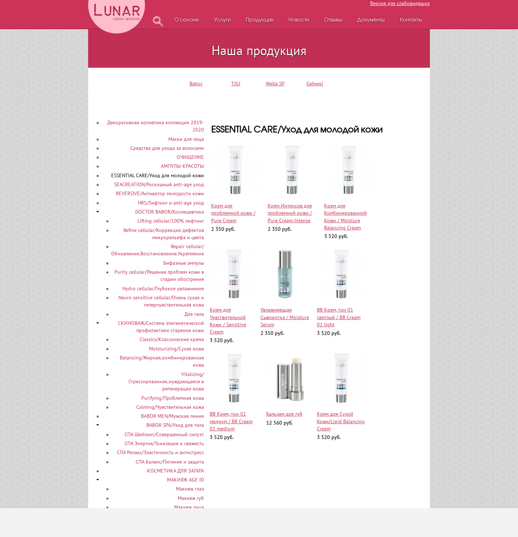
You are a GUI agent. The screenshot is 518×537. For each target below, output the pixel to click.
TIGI (235, 83)
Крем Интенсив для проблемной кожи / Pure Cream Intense (290, 213)
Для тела (194, 314)
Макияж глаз (190, 488)
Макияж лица (189, 507)
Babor (196, 83)
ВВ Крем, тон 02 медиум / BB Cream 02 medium (231, 421)
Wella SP (275, 83)
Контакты (411, 20)
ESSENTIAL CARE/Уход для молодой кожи (157, 175)
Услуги (222, 20)
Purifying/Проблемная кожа (172, 398)
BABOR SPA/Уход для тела (175, 425)
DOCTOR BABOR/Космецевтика (169, 212)
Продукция (259, 20)
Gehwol (314, 83)
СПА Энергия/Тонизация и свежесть (164, 443)
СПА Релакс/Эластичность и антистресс (160, 452)
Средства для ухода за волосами (167, 148)
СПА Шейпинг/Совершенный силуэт (164, 434)
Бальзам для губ (284, 414)
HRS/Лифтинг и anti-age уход (171, 203)
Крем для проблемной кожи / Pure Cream (233, 213)
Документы (371, 20)
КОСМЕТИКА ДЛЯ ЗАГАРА (175, 470)
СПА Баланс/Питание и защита (170, 461)
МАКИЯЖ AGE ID (185, 479)
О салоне (186, 20)
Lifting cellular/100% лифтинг (170, 221)
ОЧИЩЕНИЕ (190, 157)
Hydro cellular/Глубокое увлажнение (163, 288)
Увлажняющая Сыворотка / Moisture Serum (284, 317)
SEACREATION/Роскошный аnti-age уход (159, 184)
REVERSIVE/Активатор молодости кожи (160, 193)
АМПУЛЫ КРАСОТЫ (182, 166)
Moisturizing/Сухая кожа (176, 348)
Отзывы (333, 20)
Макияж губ (191, 498)
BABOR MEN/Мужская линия (172, 416)
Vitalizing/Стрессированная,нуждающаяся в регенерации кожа (166, 381)
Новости (298, 20)
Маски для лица (186, 139)
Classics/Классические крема (172, 339)
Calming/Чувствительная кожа (170, 407)
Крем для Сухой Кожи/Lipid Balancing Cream (341, 421)
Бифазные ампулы (183, 263)
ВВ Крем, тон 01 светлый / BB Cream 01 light (338, 317)
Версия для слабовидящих (400, 3)
